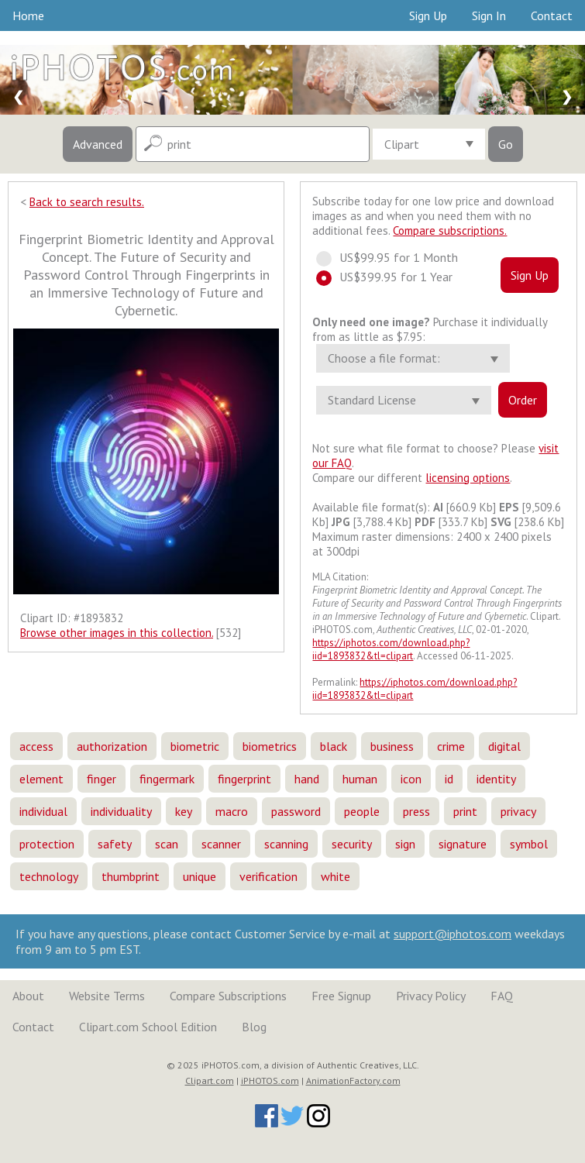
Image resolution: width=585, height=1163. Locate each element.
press (416, 811)
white (335, 876)
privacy (518, 811)
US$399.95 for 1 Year (391, 276)
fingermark (166, 778)
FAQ (501, 995)
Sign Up (428, 15)
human (359, 778)
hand (306, 778)
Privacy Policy (431, 995)
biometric (194, 746)
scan (166, 844)
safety (115, 844)
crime (451, 746)
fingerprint (244, 778)
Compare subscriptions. (450, 230)
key (183, 811)
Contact (552, 15)
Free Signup (341, 995)
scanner (221, 844)
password (296, 811)
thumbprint (131, 876)
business (392, 746)
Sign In (489, 15)
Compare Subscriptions (228, 995)
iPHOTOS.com (270, 1080)
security (352, 844)
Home (28, 15)
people (362, 811)
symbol (529, 844)
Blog (254, 1026)
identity (496, 778)
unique (199, 876)
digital (504, 746)
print (465, 811)
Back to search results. (86, 201)
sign (405, 844)
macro (231, 811)
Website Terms (107, 995)
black (333, 746)
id (449, 778)
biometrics (270, 746)
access (36, 746)
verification (268, 876)
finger (101, 778)
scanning (286, 844)
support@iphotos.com (452, 933)
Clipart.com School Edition (148, 1026)
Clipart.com (209, 1080)
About (28, 995)
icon (411, 778)
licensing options (467, 477)
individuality (121, 811)
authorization (112, 746)
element (41, 778)
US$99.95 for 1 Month (394, 257)
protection (46, 844)
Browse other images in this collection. (116, 632)
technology (48, 876)
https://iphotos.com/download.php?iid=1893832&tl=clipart (391, 649)
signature (463, 844)
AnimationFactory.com (353, 1080)
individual (43, 811)
